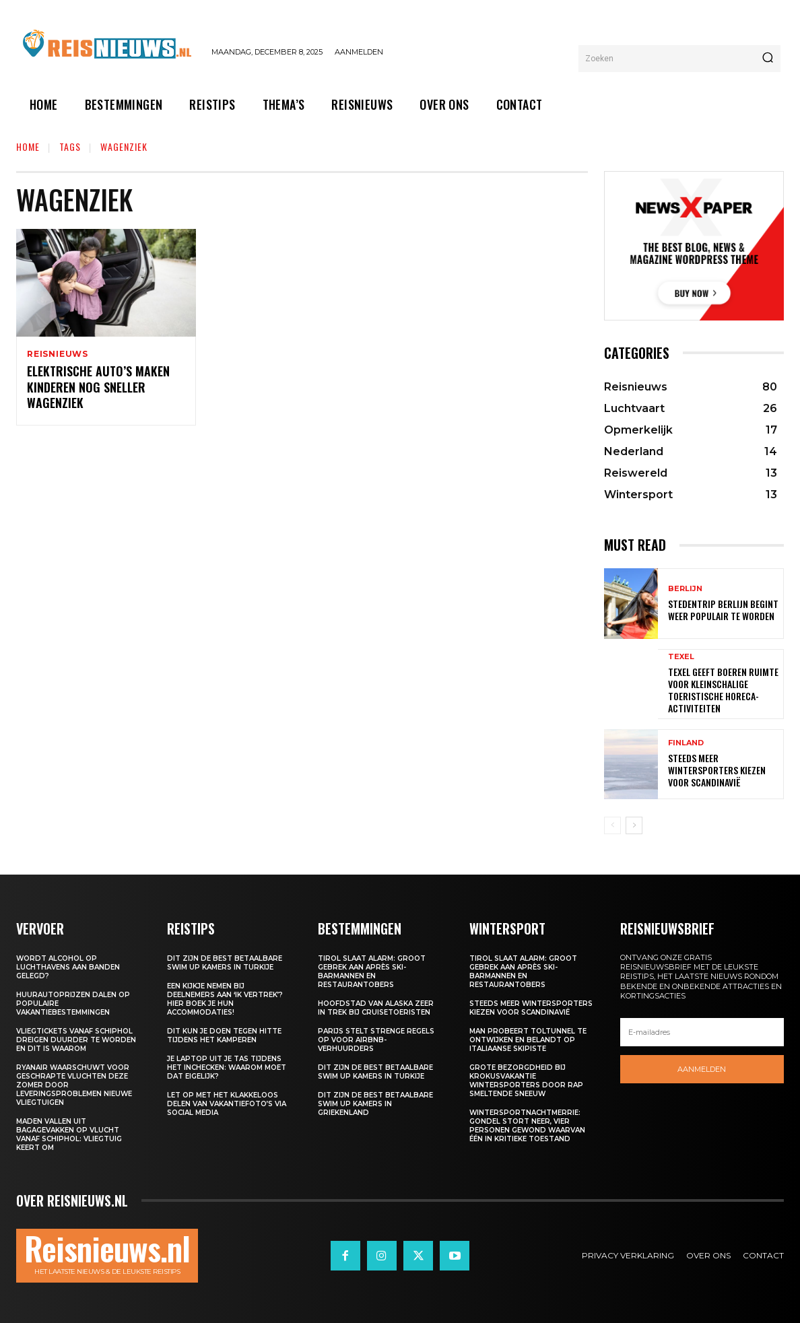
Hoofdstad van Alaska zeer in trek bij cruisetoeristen (376, 1008)
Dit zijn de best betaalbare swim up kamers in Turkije (224, 963)
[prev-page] (612, 825)
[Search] (767, 58)
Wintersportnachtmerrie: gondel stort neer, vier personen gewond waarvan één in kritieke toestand (527, 1125)
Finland (686, 743)
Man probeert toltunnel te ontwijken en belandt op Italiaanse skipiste (528, 1040)
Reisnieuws (57, 354)
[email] (702, 1032)
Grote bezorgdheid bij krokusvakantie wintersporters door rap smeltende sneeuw (526, 1080)
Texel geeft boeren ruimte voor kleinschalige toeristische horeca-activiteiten (723, 690)
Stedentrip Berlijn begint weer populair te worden (723, 610)
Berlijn (685, 588)
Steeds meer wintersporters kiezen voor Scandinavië (717, 770)
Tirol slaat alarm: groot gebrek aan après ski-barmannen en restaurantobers (372, 971)
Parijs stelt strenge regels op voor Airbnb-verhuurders (376, 1040)
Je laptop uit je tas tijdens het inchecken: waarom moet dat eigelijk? (226, 1067)
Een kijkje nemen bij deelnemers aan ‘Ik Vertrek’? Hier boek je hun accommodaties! (225, 999)
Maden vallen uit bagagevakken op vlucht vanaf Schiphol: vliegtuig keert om (69, 1134)
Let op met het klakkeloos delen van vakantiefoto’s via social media (226, 1104)
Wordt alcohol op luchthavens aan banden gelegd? (68, 967)
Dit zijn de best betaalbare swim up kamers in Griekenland (375, 1104)
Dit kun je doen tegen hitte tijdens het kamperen (224, 1035)
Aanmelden (701, 1069)
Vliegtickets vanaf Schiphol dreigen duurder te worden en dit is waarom (76, 1040)
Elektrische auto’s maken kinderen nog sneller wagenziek (98, 388)
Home (28, 146)
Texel (681, 656)
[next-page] (634, 825)
